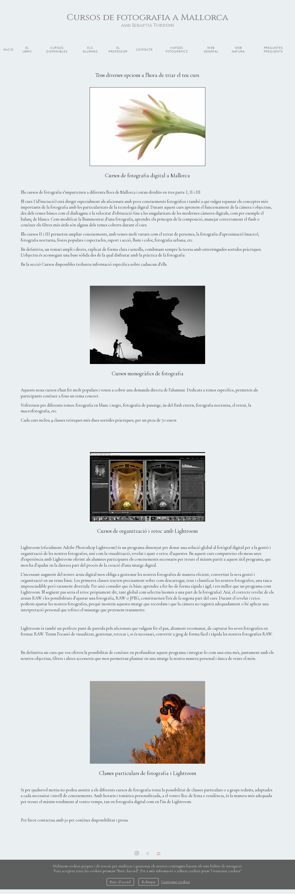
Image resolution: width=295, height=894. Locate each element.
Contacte (144, 50)
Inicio (8, 50)
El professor (118, 49)
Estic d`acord (120, 881)
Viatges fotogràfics (177, 49)
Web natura (238, 49)
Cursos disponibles (56, 49)
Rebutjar (149, 881)
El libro (27, 49)
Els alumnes (90, 49)
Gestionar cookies (175, 881)
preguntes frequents (273, 49)
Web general (211, 49)
